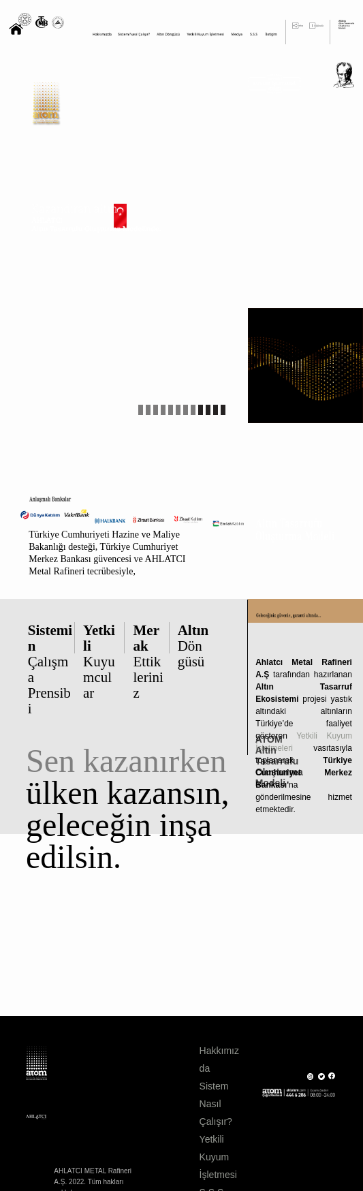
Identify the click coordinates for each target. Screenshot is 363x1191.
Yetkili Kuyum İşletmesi (218, 1157)
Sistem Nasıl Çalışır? (216, 1104)
